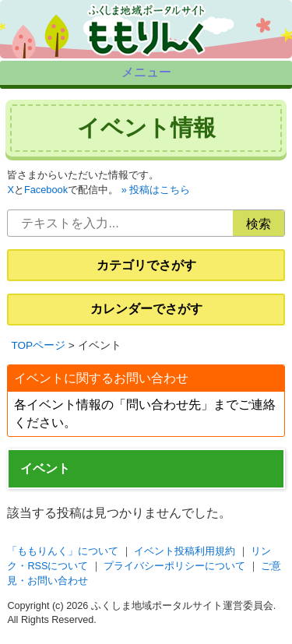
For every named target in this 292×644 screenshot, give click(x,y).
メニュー (146, 75)
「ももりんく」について (62, 557)
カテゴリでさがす (146, 271)
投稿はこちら (159, 196)
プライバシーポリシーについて (174, 572)
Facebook (46, 196)
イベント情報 (146, 133)
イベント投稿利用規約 (184, 557)
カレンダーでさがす (146, 315)
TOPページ (38, 351)
